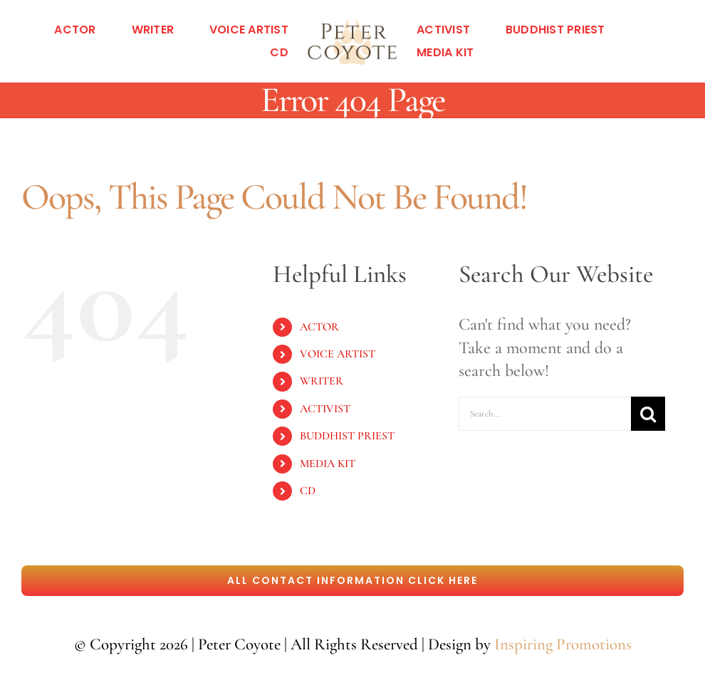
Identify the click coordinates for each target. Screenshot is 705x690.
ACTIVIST (325, 409)
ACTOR (319, 327)
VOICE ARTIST (337, 354)
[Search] (648, 414)
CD (307, 490)
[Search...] (545, 414)
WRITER (321, 381)
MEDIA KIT (327, 463)
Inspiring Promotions (563, 644)
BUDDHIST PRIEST (347, 436)
